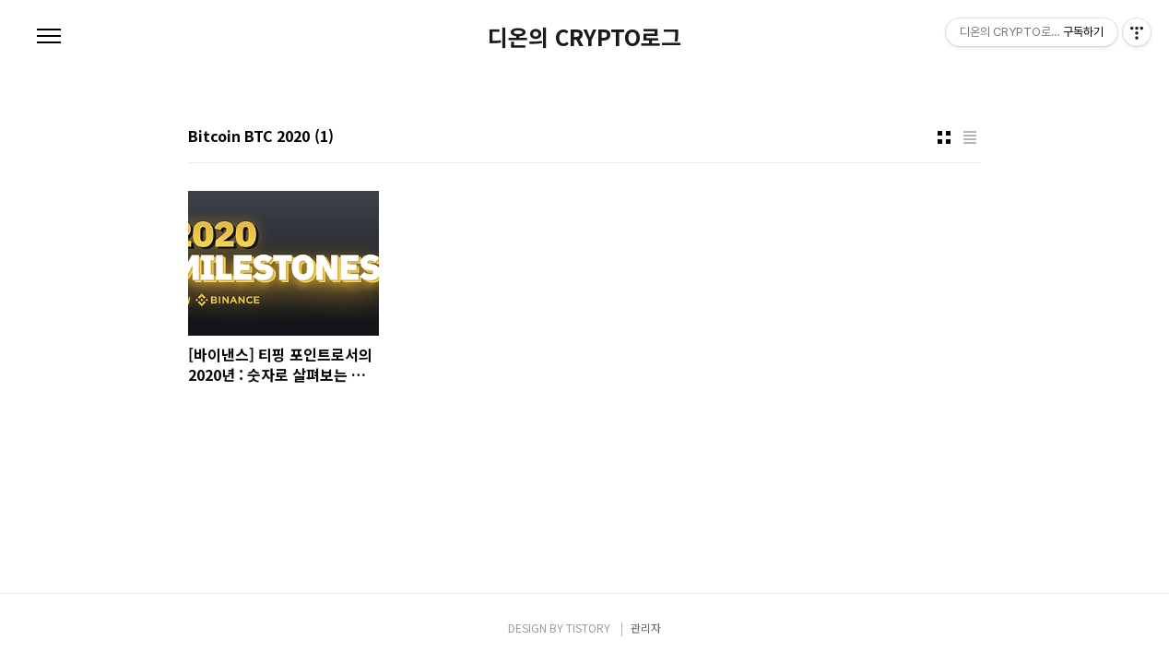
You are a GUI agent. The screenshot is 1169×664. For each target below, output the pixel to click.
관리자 (646, 627)
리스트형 (970, 137)
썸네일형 (944, 137)
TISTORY (588, 627)
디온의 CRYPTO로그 (584, 37)
